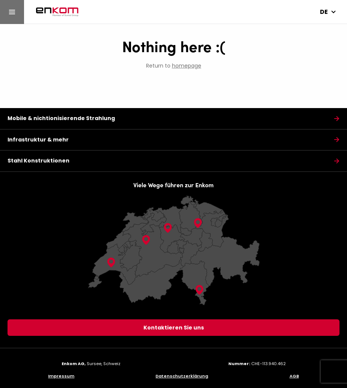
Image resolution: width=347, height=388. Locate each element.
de (324, 12)
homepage (186, 65)
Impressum (61, 376)
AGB (294, 376)
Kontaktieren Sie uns (173, 327)
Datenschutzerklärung (181, 376)
